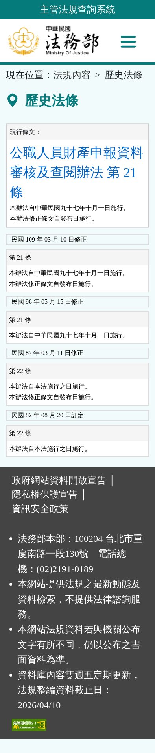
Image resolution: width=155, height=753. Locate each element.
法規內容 (72, 75)
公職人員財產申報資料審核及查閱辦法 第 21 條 (77, 172)
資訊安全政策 (40, 509)
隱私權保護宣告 (45, 494)
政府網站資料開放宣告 (59, 480)
